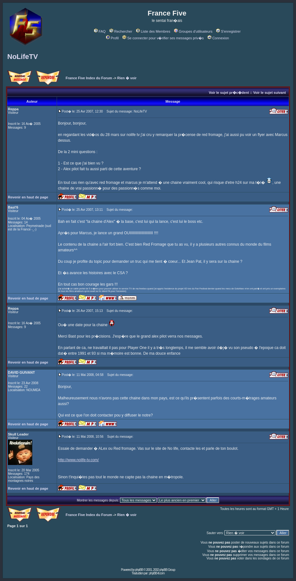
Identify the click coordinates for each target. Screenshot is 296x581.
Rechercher (121, 31)
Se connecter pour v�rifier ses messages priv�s (163, 38)
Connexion (218, 38)
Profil (112, 38)
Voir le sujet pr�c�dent (229, 92)
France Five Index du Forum (89, 78)
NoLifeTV (22, 57)
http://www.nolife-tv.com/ (78, 460)
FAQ (100, 31)
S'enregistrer (228, 31)
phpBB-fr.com (157, 573)
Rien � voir (126, 78)
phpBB (139, 569)
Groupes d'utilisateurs (193, 31)
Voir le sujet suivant (269, 92)
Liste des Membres (153, 31)
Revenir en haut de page (28, 197)
